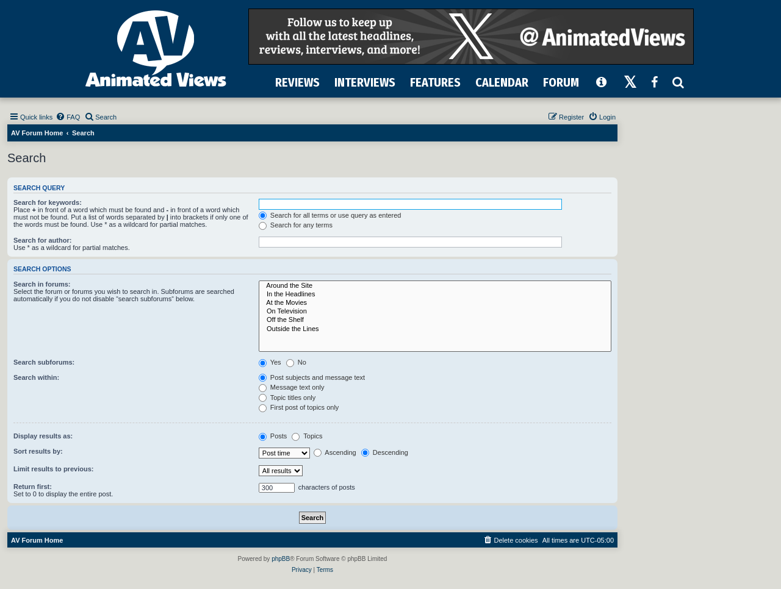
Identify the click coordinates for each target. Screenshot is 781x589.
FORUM (561, 82)
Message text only (292, 387)
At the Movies (435, 303)
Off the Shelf (435, 320)
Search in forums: (42, 284)
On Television (435, 311)
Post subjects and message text (312, 377)
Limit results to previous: (53, 469)
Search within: (36, 377)
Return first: (32, 486)
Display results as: (43, 436)
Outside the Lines (435, 329)
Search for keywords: (47, 202)
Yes (270, 362)
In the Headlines (435, 294)
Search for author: (42, 240)
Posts (273, 436)
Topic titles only (287, 397)
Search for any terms (296, 225)
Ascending (335, 452)
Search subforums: (43, 362)
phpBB (281, 558)
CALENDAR (501, 82)
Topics (307, 436)
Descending (384, 452)
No (296, 362)
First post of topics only (299, 407)
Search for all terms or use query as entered (330, 215)
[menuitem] (68, 117)
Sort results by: (38, 451)
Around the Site (435, 286)
